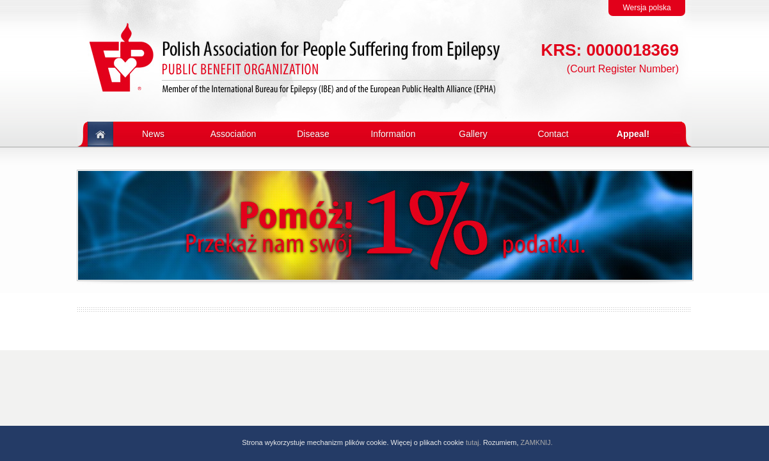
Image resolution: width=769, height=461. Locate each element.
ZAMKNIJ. (537, 442)
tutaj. (473, 442)
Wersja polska (646, 7)
